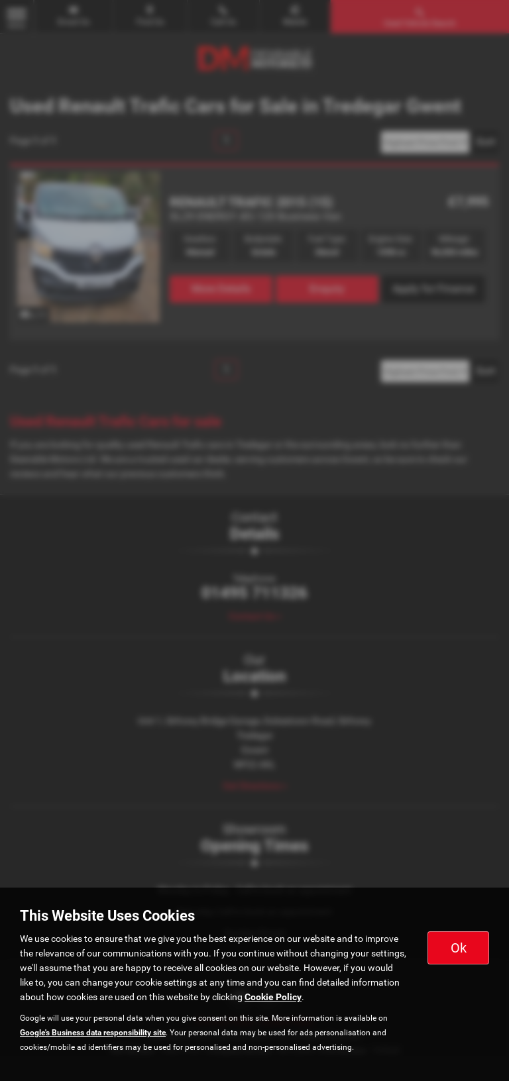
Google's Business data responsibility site (93, 1032)
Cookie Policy (273, 997)
